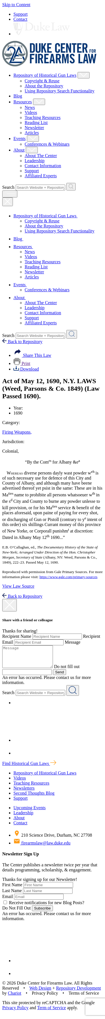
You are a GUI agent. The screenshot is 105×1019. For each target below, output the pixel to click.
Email (7, 900)
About (19, 150)
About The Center (41, 155)
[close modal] (9, 605)
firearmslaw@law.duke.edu (41, 847)
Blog (17, 96)
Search (8, 187)
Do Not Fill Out (16, 912)
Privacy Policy (15, 1011)
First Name (12, 889)
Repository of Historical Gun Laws (44, 75)
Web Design (40, 992)
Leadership (35, 160)
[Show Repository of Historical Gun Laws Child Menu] (84, 75)
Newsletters (24, 792)
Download (26, 369)
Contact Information (43, 165)
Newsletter (34, 127)
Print (21, 363)
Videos (31, 112)
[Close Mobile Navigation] (7, 201)
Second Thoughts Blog (33, 797)
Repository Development (78, 992)
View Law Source (18, 586)
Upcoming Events (29, 811)
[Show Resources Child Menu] (39, 102)
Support (20, 14)
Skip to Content (16, 4)
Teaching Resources (42, 117)
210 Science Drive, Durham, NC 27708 (52, 839)
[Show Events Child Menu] (33, 138)
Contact (20, 19)
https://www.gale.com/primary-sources (68, 577)
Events (19, 138)
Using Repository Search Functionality (59, 91)
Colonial (10, 451)
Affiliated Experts (41, 175)
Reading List (36, 122)
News (30, 107)
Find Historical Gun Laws (29, 767)
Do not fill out (72, 670)
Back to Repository (22, 341)
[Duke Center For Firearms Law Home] (49, 64)
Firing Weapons (17, 432)
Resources (22, 101)
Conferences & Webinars (47, 144)
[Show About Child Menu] (32, 150)
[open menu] (9, 193)
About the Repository (44, 85)
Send (59, 676)
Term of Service (51, 1011)
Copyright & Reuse (42, 80)
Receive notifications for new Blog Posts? (43, 906)
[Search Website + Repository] (71, 186)
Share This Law (32, 355)
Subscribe (42, 912)
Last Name (12, 894)
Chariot (14, 997)
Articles (32, 132)
